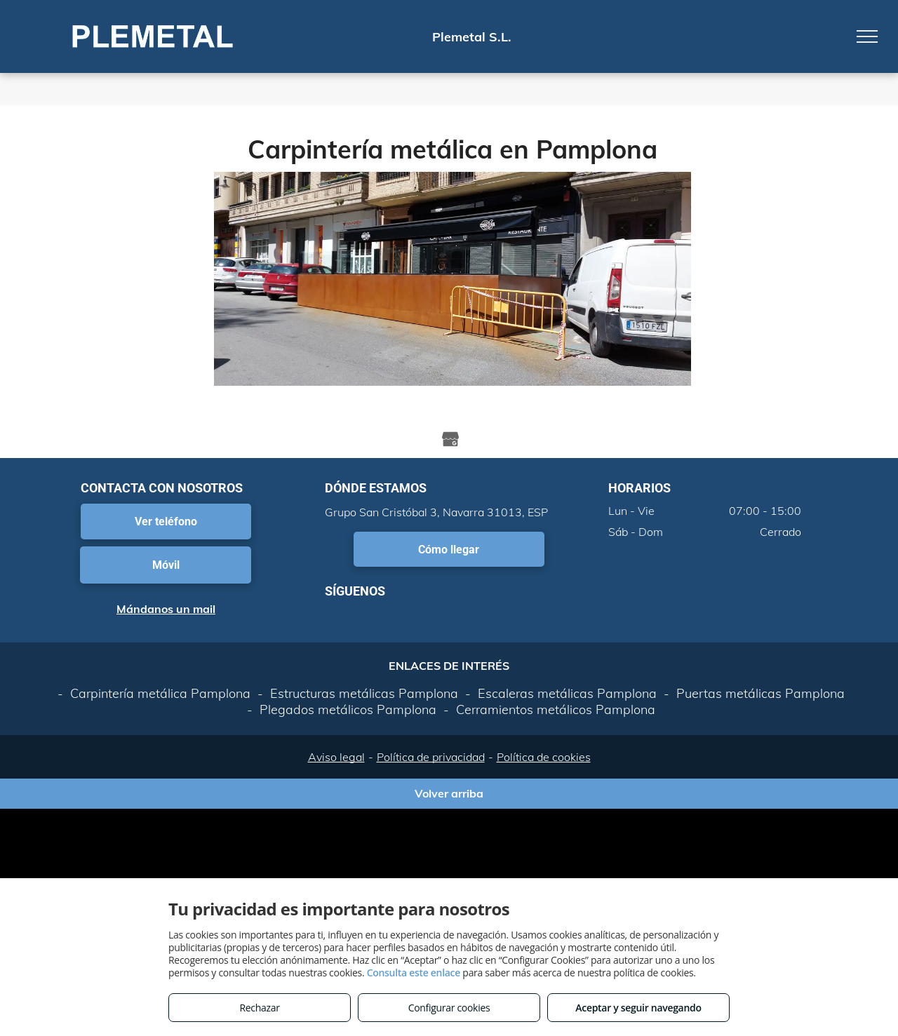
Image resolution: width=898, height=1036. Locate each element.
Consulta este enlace (413, 972)
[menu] (867, 36)
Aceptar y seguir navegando (638, 1007)
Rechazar (259, 1007)
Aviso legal (336, 757)
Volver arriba (449, 793)
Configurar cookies (449, 1007)
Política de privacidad (431, 757)
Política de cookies (544, 757)
